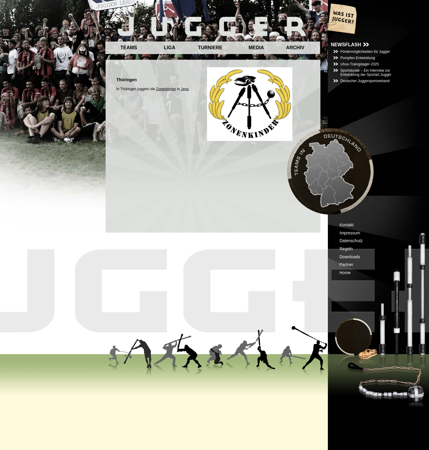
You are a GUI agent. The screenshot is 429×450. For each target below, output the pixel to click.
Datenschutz (351, 240)
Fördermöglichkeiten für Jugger (365, 52)
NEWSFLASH (346, 44)
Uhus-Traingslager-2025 (359, 64)
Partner (346, 264)
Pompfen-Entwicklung (357, 58)
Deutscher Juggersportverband (365, 81)
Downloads (350, 256)
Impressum (350, 233)
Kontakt (347, 224)
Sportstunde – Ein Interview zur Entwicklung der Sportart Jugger (365, 72)
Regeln (346, 248)
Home (345, 272)
